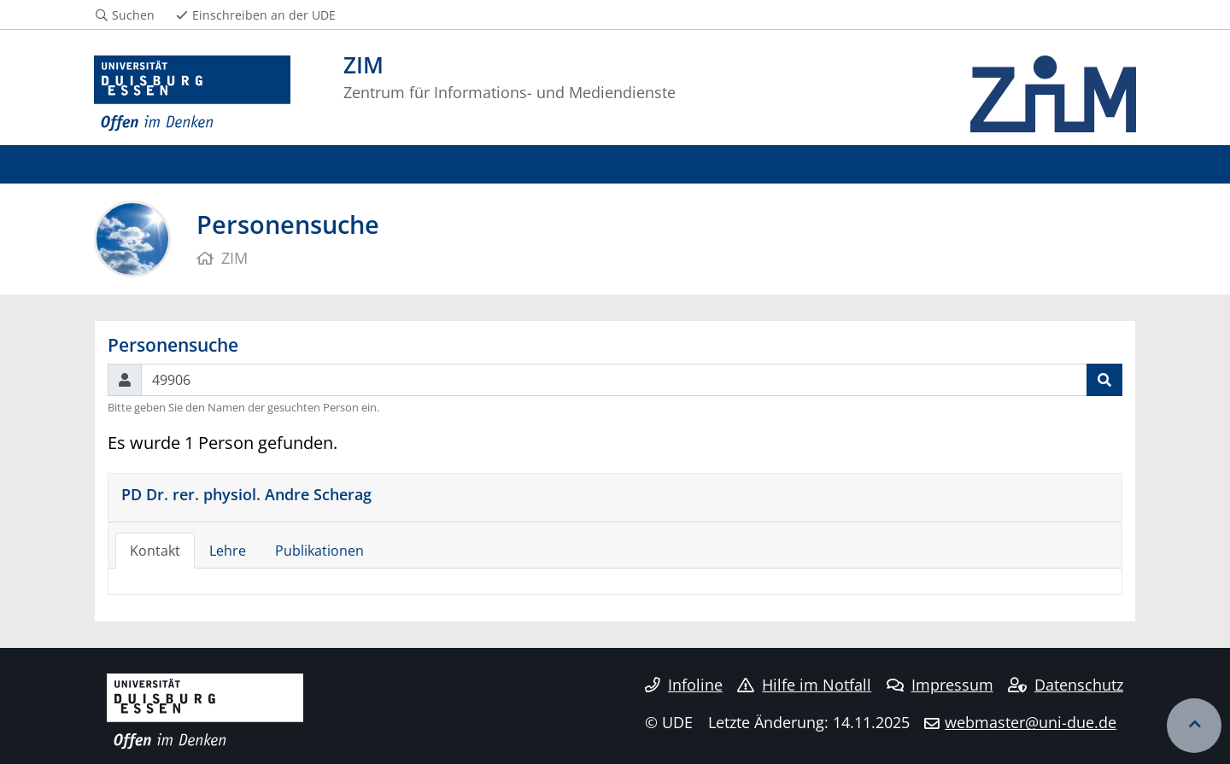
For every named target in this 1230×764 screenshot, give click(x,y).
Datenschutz (1065, 684)
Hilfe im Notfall (804, 684)
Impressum (940, 684)
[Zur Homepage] (192, 93)
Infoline (684, 684)
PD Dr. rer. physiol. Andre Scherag (246, 493)
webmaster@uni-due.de (1030, 722)
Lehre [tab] (227, 550)
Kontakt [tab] (155, 550)
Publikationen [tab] (319, 550)
